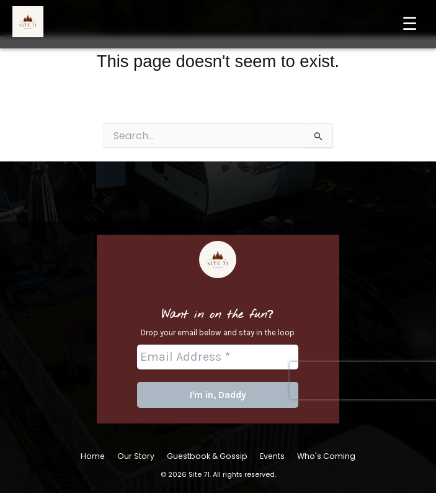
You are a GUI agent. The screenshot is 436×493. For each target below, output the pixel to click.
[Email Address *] (218, 357)
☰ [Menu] (409, 24)
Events (272, 456)
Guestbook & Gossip (207, 456)
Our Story (135, 456)
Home (93, 456)
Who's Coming (326, 456)
